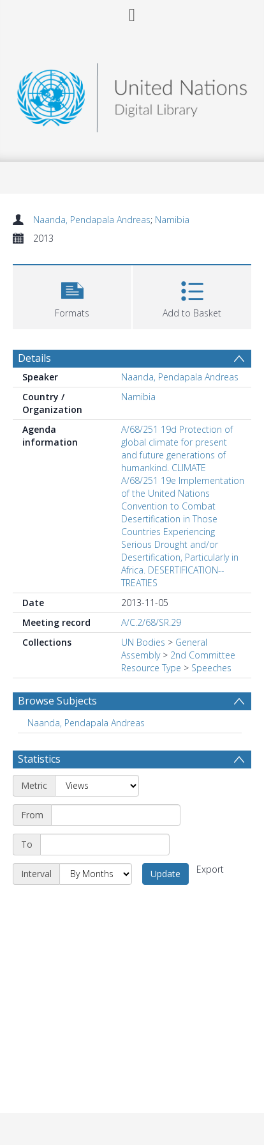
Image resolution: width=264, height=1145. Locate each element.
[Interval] (95, 874)
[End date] (105, 844)
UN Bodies (143, 642)
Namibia (172, 220)
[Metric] (97, 786)
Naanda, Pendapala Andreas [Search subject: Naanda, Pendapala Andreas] (86, 723)
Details (34, 358)
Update (165, 874)
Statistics (39, 759)
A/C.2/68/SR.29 (151, 622)
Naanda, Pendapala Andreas (91, 220)
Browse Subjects (57, 701)
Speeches (211, 668)
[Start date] (115, 815)
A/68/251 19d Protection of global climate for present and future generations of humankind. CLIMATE (177, 448)
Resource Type (151, 668)
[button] (72, 295)
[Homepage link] (132, 94)
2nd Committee (202, 655)
